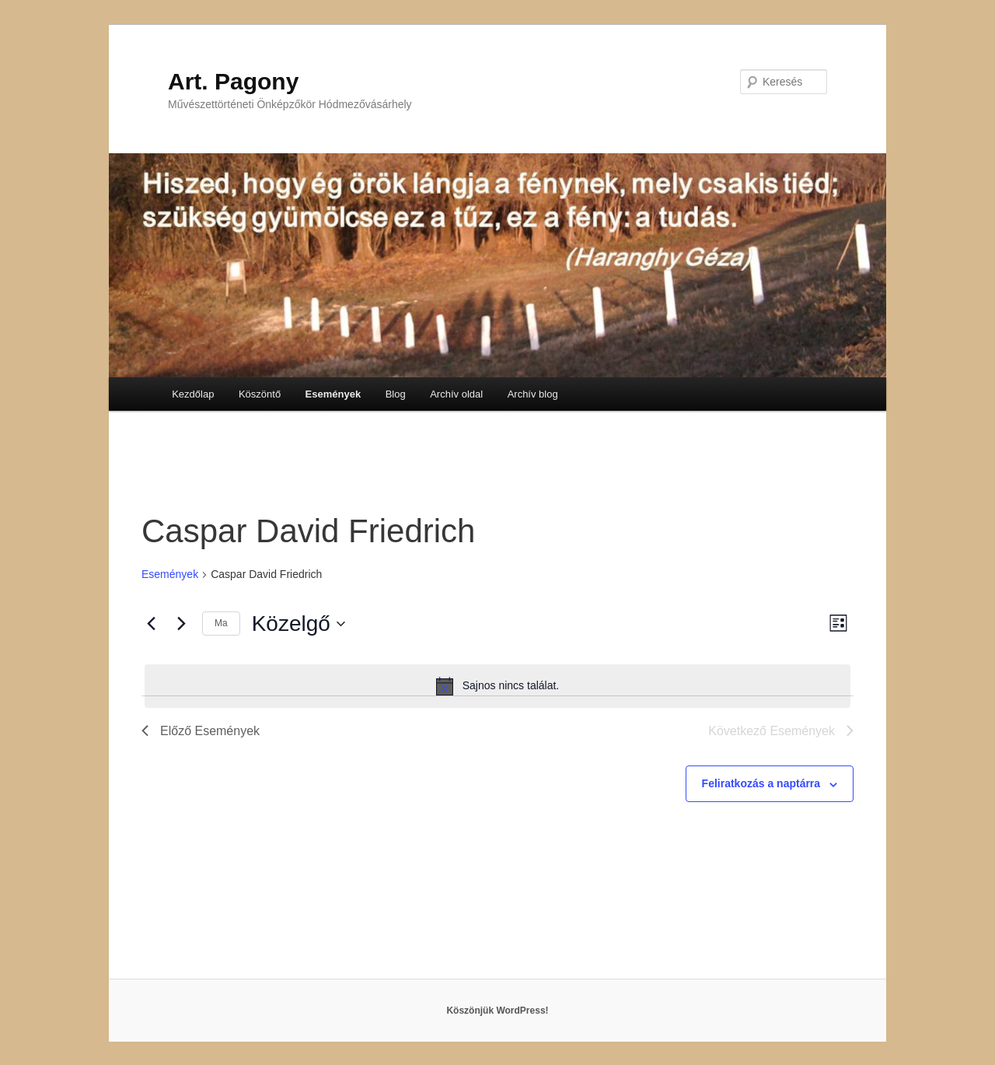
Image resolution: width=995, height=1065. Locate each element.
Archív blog (533, 394)
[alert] (497, 686)
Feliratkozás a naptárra (761, 783)
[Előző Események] (150, 624)
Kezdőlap (193, 394)
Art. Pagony (233, 81)
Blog (396, 394)
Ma (221, 623)
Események (333, 394)
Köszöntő (260, 394)
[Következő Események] (181, 624)
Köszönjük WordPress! (497, 1010)
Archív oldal (456, 394)
